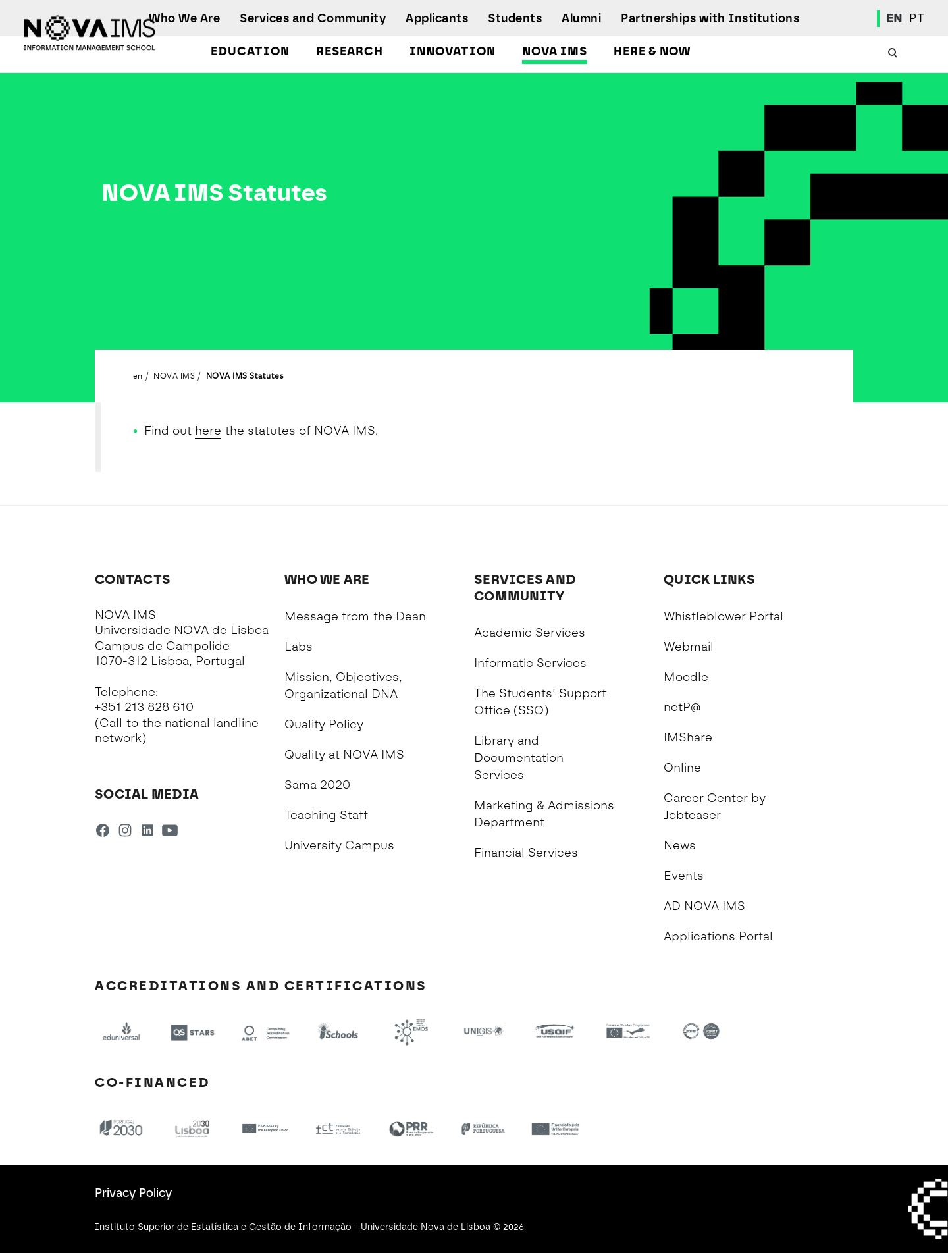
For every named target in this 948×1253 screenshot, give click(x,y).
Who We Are (184, 18)
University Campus (339, 845)
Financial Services (526, 852)
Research (349, 51)
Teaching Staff (326, 815)
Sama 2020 (317, 785)
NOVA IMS (554, 51)
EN (894, 18)
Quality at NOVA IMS (344, 754)
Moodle (686, 677)
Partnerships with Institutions (710, 18)
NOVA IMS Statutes (245, 375)
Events (684, 875)
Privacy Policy (133, 1193)
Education (250, 51)
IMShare (688, 737)
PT (916, 18)
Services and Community (313, 18)
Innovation (452, 51)
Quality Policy (323, 724)
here (208, 430)
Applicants (437, 18)
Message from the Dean (355, 616)
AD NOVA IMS (704, 906)
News (680, 845)
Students (515, 18)
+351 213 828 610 (144, 707)
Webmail (689, 646)
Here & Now (652, 51)
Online (682, 767)
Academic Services (529, 633)
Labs (298, 646)
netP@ (682, 707)
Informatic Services (530, 663)
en (138, 375)
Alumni (581, 18)
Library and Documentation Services (519, 757)
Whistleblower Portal (723, 616)
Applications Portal (718, 936)
